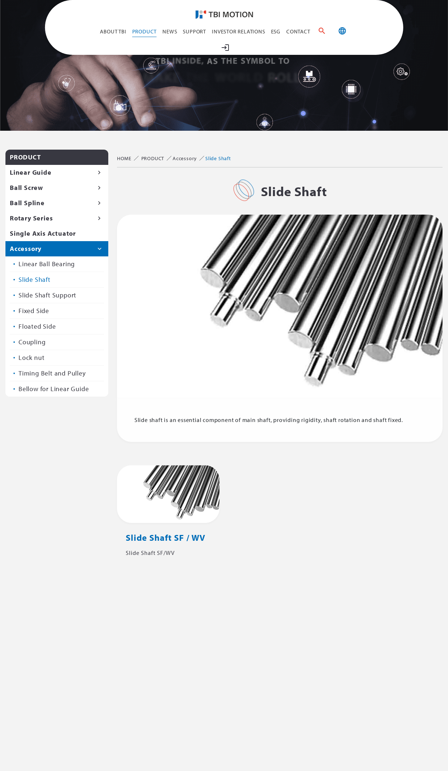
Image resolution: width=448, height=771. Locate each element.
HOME (124, 158)
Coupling (32, 342)
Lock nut (31, 357)
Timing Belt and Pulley (52, 373)
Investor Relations (238, 31)
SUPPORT (194, 31)
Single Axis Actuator (43, 233)
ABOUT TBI (113, 31)
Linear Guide (31, 172)
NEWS (169, 31)
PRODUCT (144, 31)
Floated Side (37, 326)
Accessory (25, 248)
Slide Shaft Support (47, 295)
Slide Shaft (35, 279)
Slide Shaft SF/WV (150, 552)
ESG (275, 31)
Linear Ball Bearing (47, 264)
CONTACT (298, 31)
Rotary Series (31, 218)
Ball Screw (26, 187)
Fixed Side (34, 311)
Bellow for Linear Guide (54, 389)
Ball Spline (27, 203)
